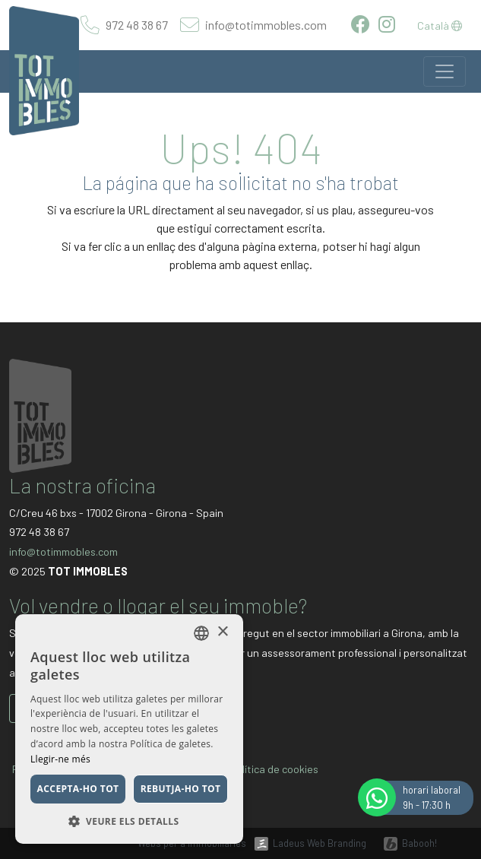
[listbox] (201, 633)
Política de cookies (274, 768)
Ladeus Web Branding (319, 843)
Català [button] (439, 25)
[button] (129, 821)
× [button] (222, 632)
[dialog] (129, 729)
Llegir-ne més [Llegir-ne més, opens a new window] (60, 759)
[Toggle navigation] (444, 71)
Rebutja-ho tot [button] (181, 788)
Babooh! (419, 843)
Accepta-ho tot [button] (78, 788)
